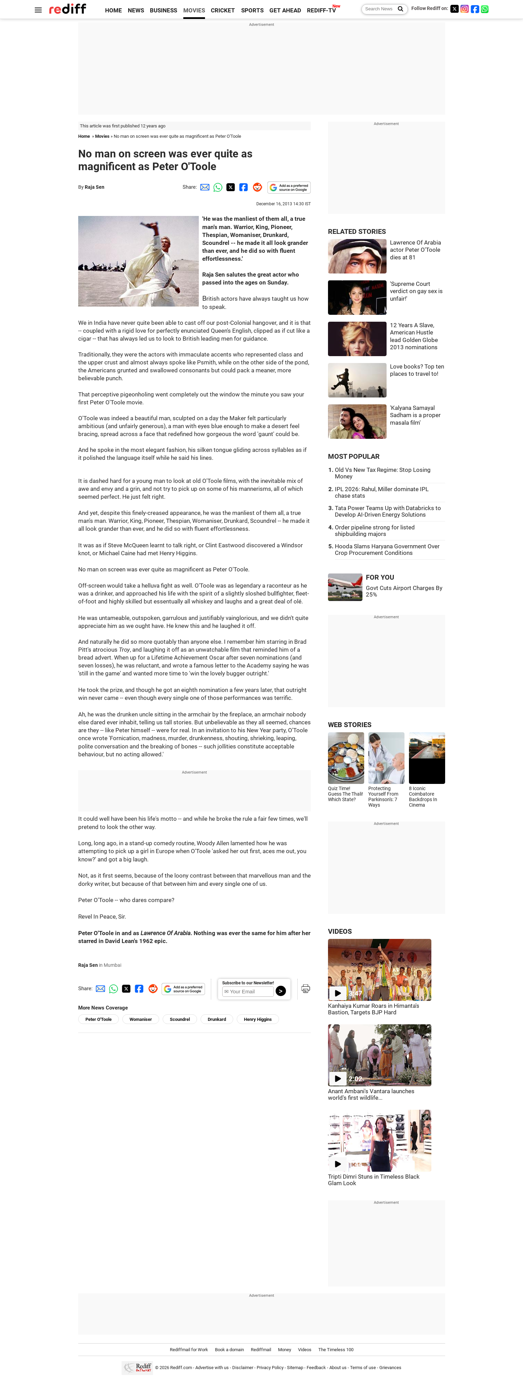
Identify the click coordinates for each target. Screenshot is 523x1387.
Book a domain (229, 1349)
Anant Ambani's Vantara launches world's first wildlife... (371, 1094)
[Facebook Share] (242, 187)
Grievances (390, 1367)
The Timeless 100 (335, 1349)
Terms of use (363, 1367)
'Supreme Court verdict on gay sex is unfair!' (416, 291)
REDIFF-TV (321, 10)
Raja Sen (94, 187)
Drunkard (217, 1019)
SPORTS (252, 10)
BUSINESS (163, 10)
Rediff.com (181, 1367)
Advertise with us (212, 1367)
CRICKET (223, 10)
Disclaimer (242, 1367)
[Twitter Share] (229, 187)
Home (84, 136)
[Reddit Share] (256, 187)
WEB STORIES (349, 725)
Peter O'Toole (98, 1019)
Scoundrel (180, 1019)
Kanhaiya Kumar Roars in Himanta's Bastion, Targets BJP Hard (373, 1009)
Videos (304, 1349)
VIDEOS (340, 931)
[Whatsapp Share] (216, 187)
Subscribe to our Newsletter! (248, 983)
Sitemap (295, 1367)
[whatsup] (485, 8)
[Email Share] (203, 187)
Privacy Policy (270, 1367)
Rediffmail (261, 1349)
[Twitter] (454, 8)
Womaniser (141, 1019)
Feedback (316, 1367)
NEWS (136, 10)
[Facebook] (475, 8)
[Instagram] (465, 8)
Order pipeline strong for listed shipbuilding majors (375, 530)
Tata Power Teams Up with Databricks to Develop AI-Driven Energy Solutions (388, 511)
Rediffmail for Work (189, 1349)
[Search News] (398, 9)
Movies (102, 136)
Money (284, 1349)
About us (338, 1367)
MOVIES (194, 10)
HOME (113, 10)
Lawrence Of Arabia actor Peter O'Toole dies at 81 (415, 250)
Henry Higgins (258, 1019)
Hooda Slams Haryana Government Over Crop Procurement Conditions (387, 549)
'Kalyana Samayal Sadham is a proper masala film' (415, 415)
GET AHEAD (285, 10)
